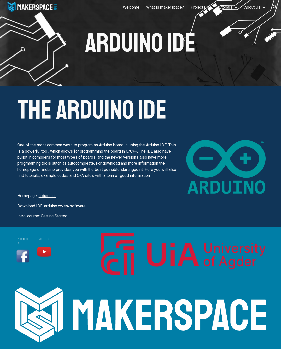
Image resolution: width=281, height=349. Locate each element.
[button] (275, 7)
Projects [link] (198, 7)
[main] (140, 43)
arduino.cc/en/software (65, 206)
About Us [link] (252, 7)
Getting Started (54, 216)
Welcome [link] (131, 7)
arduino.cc (47, 195)
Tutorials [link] (224, 7)
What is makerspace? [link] (165, 7)
